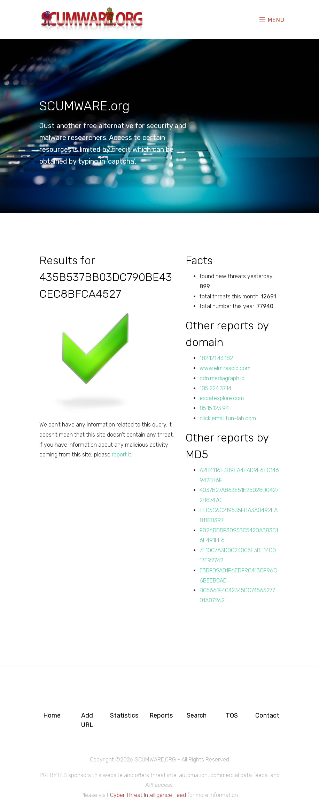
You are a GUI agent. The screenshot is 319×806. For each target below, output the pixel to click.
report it (121, 454)
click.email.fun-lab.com (228, 418)
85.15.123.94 (214, 408)
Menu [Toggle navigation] (272, 19)
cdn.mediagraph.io (222, 378)
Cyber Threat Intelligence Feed (148, 795)
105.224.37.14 (215, 388)
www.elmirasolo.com (225, 368)
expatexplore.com (222, 398)
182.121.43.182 (216, 358)
